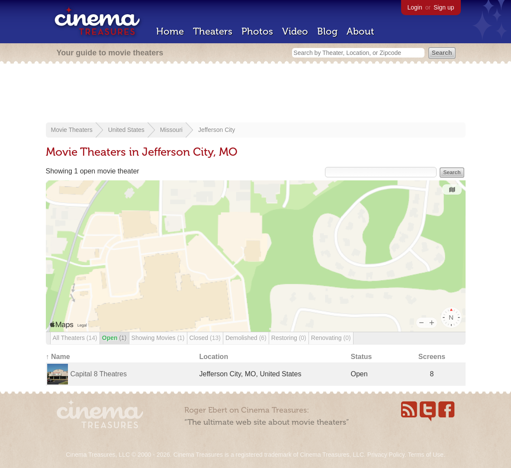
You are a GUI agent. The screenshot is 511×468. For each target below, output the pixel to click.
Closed (205, 337)
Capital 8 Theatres (99, 374)
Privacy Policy (386, 454)
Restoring (288, 337)
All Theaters (75, 337)
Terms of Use (425, 454)
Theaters (212, 31)
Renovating (331, 337)
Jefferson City (216, 129)
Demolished (246, 337)
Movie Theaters (72, 129)
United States (126, 129)
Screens (431, 356)
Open (114, 337)
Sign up (444, 7)
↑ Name (58, 356)
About (360, 31)
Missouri (171, 129)
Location (213, 356)
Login (415, 7)
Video (295, 31)
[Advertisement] (256, 93)
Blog (327, 31)
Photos (257, 31)
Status (361, 356)
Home (170, 31)
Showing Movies (158, 337)
